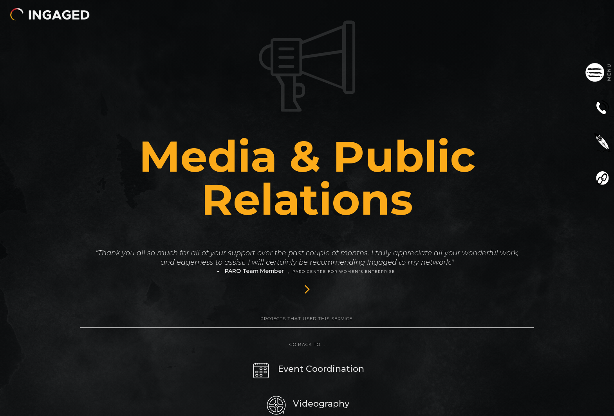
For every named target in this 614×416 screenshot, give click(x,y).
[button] (49, 14)
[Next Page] (307, 289)
